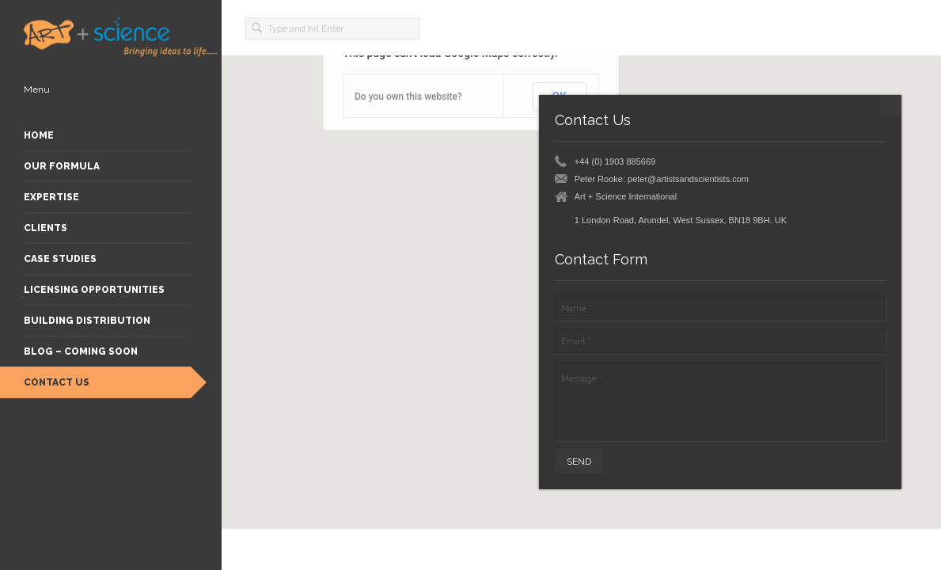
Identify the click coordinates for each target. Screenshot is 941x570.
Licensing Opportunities (94, 289)
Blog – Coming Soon (81, 351)
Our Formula (62, 166)
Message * (720, 401)
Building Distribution (87, 320)
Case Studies (60, 258)
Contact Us (56, 382)
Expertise (51, 197)
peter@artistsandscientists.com (688, 179)
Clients (45, 228)
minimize (890, 105)
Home (39, 135)
